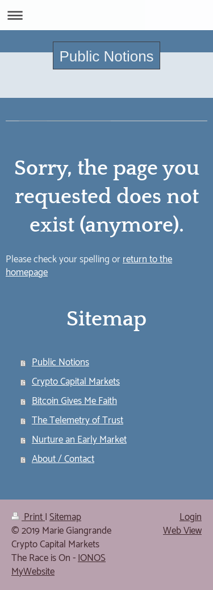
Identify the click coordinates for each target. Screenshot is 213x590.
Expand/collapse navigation (106, 15)
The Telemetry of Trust (77, 420)
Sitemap (65, 517)
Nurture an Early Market (79, 440)
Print (28, 517)
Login (190, 517)
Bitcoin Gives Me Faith (74, 401)
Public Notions (106, 56)
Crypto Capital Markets (76, 382)
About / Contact (63, 459)
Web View (182, 531)
